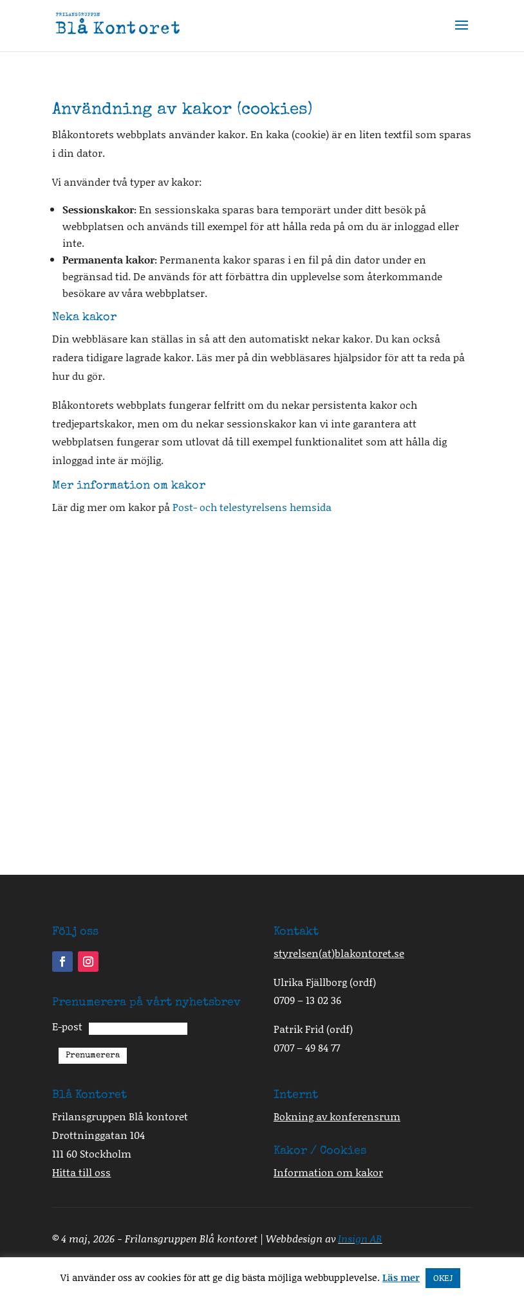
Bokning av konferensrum (337, 1116)
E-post (67, 1026)
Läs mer (401, 1277)
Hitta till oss (81, 1172)
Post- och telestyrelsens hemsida (252, 506)
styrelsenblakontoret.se (339, 952)
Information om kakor (328, 1172)
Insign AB (360, 1238)
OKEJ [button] (443, 1278)
